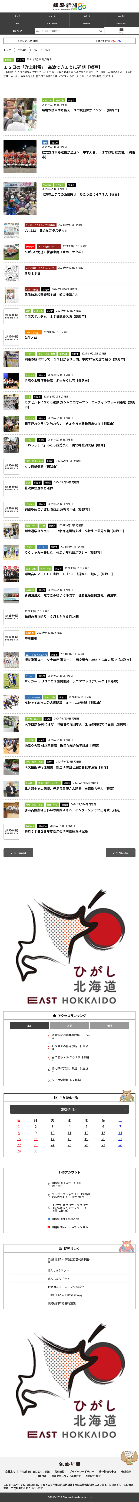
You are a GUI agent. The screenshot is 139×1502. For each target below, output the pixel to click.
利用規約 (59, 1471)
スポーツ (86, 16)
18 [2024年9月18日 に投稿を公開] (69, 1138)
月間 (109, 1026)
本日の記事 (20, 852)
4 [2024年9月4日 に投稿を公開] (69, 1126)
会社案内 (10, 1471)
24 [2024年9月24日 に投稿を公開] (52, 1144)
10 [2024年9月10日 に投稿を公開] (52, 1132)
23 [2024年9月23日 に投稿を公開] (36, 1144)
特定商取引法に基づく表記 (35, 1471)
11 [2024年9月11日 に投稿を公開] (69, 1132)
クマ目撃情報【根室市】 (67, 1080)
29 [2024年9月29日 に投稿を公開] (19, 1150)
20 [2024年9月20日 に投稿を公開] (103, 1138)
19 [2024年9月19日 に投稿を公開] (86, 1138)
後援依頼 (126, 1471)
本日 (30, 1026)
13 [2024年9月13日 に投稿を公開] (103, 1132)
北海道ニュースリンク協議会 (66, 1287)
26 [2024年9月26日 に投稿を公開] (86, 1144)
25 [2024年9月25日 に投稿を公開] (69, 1144)
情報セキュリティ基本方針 (66, 1476)
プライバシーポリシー (82, 1471)
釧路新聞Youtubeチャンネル (68, 1227)
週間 (69, 1026)
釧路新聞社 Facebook (63, 1219)
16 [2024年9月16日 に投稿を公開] (36, 1138)
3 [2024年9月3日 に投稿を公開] (53, 1126)
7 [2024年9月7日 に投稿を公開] (120, 1126)
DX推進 (42, 1476)
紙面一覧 (86, 23)
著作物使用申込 (107, 1471)
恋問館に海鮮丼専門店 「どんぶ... (71, 1036)
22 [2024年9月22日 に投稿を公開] (19, 1144)
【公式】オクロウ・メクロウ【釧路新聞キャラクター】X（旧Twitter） (68, 1208)
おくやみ (121, 16)
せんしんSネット (58, 1270)
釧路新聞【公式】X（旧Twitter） (64, 1184)
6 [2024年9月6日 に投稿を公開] (103, 1126)
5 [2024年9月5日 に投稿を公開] (86, 1126)
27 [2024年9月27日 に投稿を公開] (103, 1144)
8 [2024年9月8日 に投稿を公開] (19, 1132)
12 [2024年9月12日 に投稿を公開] (86, 1132)
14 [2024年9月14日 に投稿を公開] (120, 1132)
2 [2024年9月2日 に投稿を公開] (36, 1126)
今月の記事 (122, 852)
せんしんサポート (59, 1278)
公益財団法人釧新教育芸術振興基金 (69, 1260)
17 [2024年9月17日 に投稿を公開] (52, 1138)
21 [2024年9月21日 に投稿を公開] (120, 1138)
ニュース (52, 16)
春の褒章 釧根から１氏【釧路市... (70, 1058)
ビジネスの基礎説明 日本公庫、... (70, 1047)
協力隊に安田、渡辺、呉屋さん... (70, 1069)
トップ (17, 16)
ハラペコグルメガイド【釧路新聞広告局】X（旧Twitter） (69, 1195)
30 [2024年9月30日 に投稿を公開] (36, 1150)
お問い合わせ (93, 1476)
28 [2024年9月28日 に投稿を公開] (120, 1144)
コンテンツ (17, 30)
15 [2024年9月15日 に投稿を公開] (19, 1138)
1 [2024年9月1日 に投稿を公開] (19, 1126)
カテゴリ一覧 (52, 23)
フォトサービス (121, 23)
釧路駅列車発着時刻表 (62, 1303)
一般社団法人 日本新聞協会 (65, 1295)
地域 (17, 23)
